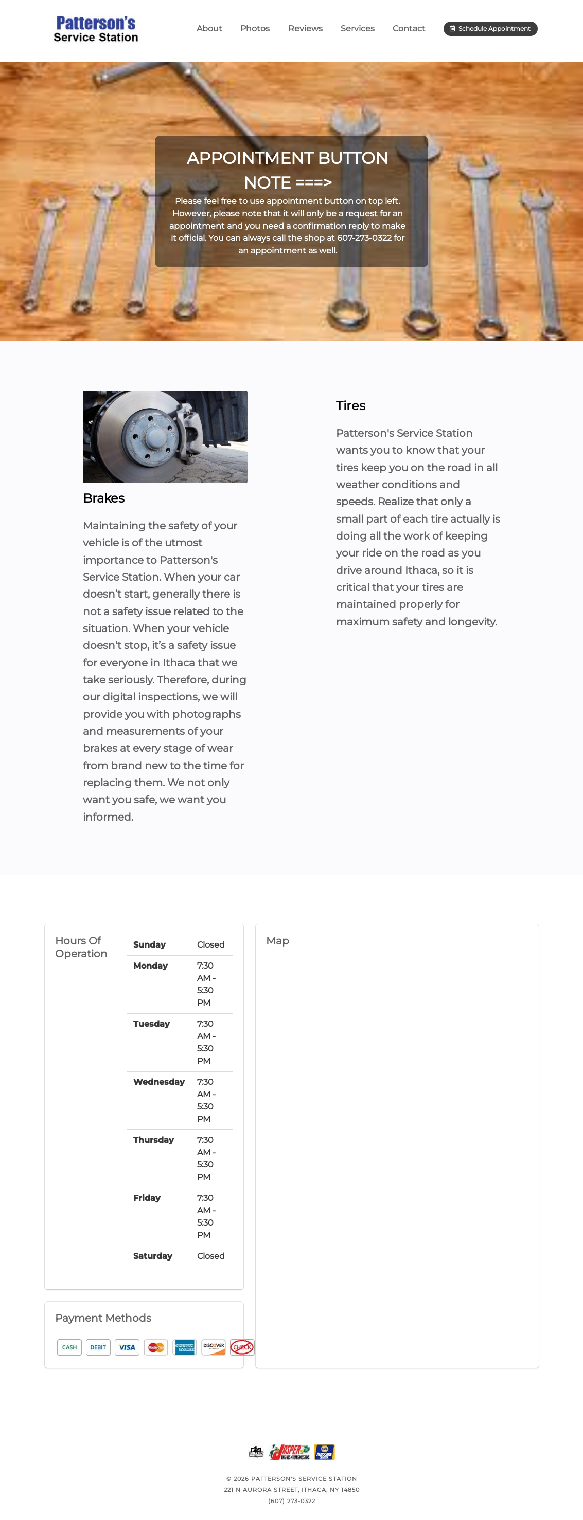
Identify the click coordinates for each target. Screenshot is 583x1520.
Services (358, 31)
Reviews (305, 30)
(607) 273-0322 (291, 1501)
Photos (255, 30)
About (209, 30)
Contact (409, 30)
